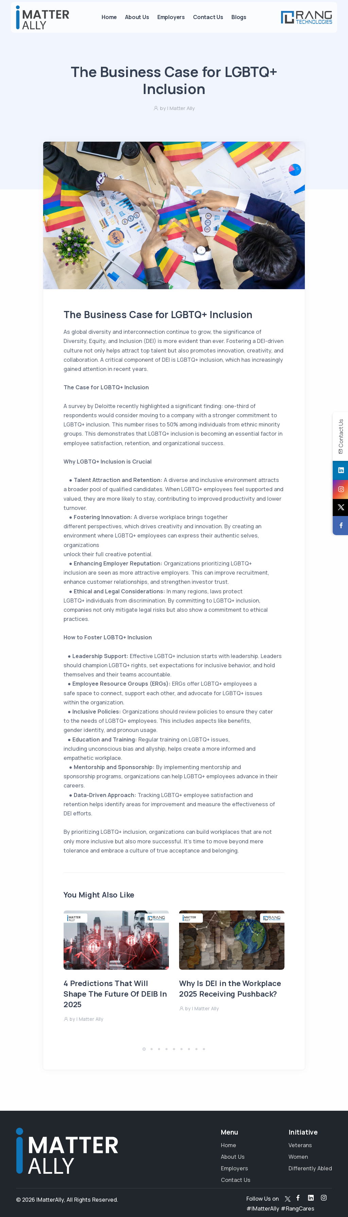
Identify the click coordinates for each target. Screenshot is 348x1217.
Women (298, 1156)
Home (109, 17)
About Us (137, 17)
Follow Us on (262, 1198)
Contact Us (208, 17)
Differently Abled (310, 1168)
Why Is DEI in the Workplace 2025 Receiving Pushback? (230, 988)
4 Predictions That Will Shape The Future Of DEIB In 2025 (115, 994)
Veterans (300, 1145)
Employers (171, 17)
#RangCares (297, 1208)
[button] (144, 1049)
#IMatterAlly (262, 1208)
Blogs (238, 17)
